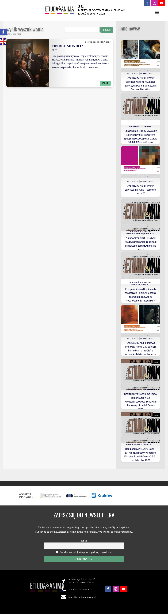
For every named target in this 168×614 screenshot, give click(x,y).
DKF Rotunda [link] (146, 73)
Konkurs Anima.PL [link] (134, 444)
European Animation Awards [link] (138, 232)
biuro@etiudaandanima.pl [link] (82, 597)
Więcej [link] (105, 83)
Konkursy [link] (146, 126)
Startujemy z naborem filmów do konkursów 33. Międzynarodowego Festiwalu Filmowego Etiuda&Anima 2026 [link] (140, 401)
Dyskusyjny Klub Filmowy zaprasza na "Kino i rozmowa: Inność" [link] (140, 189)
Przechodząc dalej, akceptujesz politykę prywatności (84, 552)
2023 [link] (54, 50)
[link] (3, 32)
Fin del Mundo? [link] (67, 46)
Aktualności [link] (133, 73)
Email (84, 540)
